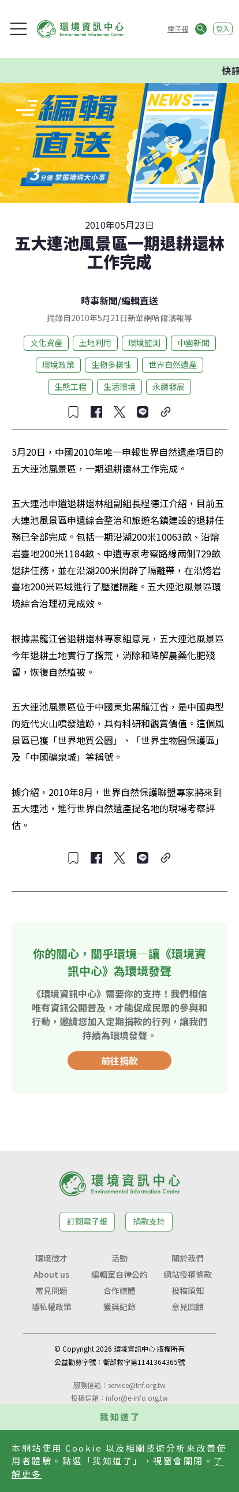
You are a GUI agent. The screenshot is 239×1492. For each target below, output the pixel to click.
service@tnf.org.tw (137, 1385)
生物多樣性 (111, 364)
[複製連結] (165, 412)
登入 (223, 29)
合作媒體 (119, 1290)
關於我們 (187, 1258)
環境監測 (144, 342)
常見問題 (51, 1290)
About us (51, 1274)
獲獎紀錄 (119, 1306)
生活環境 (119, 386)
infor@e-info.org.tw (137, 1397)
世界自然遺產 (172, 364)
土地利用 (95, 342)
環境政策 (58, 364)
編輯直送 (139, 300)
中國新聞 (193, 342)
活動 (119, 1258)
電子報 (177, 28)
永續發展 (168, 386)
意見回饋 (187, 1306)
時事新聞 (99, 300)
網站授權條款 (187, 1274)
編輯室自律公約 (119, 1274)
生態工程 (70, 386)
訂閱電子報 (87, 1221)
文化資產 (46, 342)
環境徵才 (51, 1258)
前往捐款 (119, 1060)
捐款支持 (149, 1221)
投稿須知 (187, 1290)
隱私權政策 (51, 1306)
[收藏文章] (73, 412)
